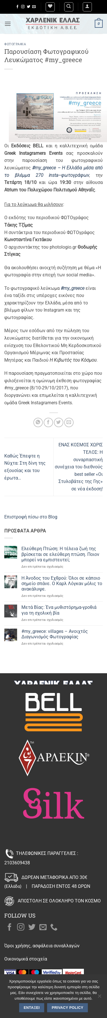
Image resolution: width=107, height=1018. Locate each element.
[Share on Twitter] (58, 422)
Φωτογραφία (15, 44)
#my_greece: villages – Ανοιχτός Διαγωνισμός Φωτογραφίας (54, 634)
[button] (87, 6)
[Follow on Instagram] (23, 7)
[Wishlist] (50, 6)
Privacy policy (67, 1008)
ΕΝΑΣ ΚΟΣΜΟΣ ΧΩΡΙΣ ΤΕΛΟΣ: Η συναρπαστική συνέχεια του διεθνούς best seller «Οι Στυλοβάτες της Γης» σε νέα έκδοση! (79, 467)
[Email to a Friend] (69, 422)
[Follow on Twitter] (28, 7)
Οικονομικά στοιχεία (25, 959)
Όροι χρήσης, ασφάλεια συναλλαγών (42, 945)
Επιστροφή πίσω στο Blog (30, 517)
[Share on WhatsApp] (38, 422)
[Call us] (54, 928)
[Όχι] (99, 997)
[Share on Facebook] (48, 422)
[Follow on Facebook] (17, 7)
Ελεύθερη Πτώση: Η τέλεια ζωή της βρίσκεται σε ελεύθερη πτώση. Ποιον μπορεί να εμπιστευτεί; (60, 554)
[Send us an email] (34, 7)
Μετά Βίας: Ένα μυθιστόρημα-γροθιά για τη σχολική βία (58, 610)
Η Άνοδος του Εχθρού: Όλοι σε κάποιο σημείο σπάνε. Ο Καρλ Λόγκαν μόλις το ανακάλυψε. (61, 583)
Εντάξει (32, 1008)
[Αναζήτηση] (68, 6)
